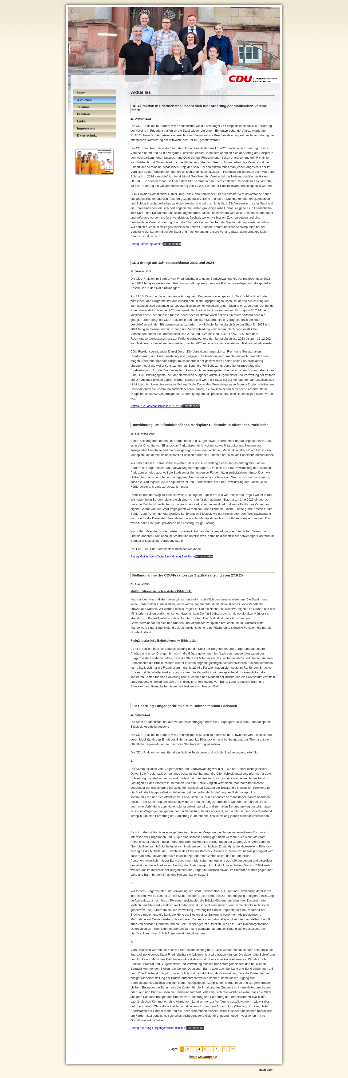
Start (81, 93)
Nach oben (266, 1069)
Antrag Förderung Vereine (146, 244)
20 (232, 1049)
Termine (83, 107)
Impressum (86, 128)
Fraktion (83, 114)
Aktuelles (84, 100)
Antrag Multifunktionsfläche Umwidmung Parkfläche (162, 556)
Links (81, 121)
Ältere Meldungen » (203, 1056)
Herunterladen (172, 244)
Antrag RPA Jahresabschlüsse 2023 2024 (156, 406)
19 (226, 1049)
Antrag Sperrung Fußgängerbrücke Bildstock (158, 1028)
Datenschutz (87, 135)
